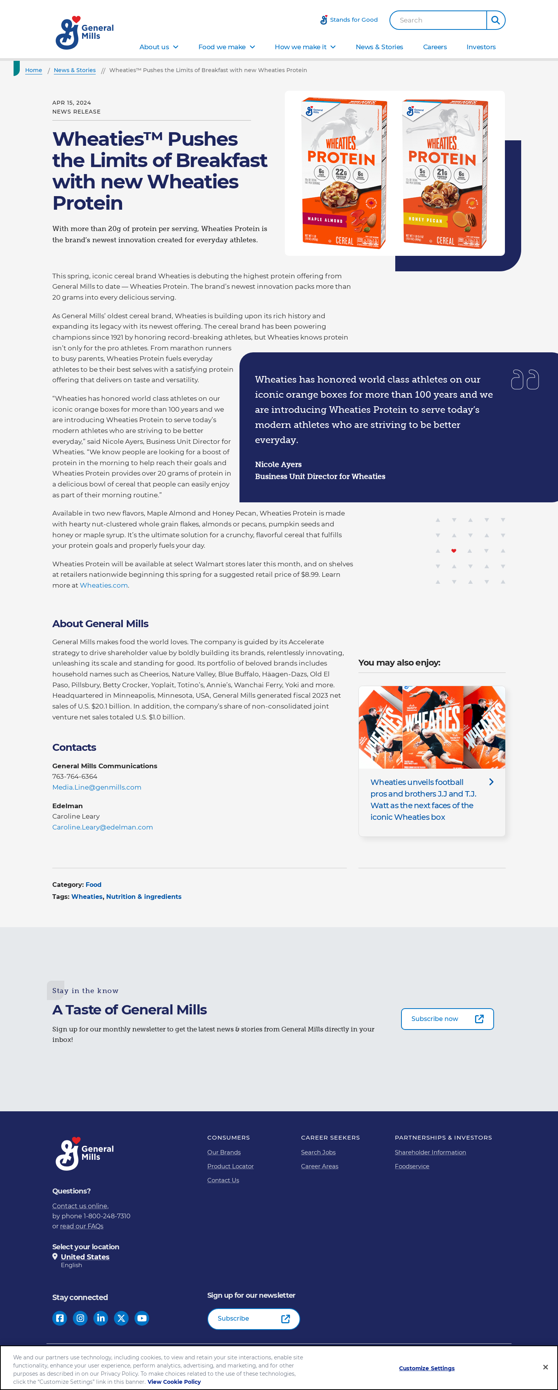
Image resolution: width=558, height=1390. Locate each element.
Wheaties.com (104, 585)
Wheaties (87, 896)
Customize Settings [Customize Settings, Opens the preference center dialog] (427, 1369)
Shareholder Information (430, 1152)
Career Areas (319, 1166)
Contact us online (79, 1206)
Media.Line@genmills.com (96, 787)
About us (154, 47)
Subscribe (233, 1318)
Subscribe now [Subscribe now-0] (435, 1019)
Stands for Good (354, 19)
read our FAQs (81, 1226)
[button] (496, 20)
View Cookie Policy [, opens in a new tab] (174, 1382)
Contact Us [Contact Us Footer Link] (223, 1180)
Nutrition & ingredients (144, 896)
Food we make (222, 47)
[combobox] (438, 20)
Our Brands (224, 1152)
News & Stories (379, 47)
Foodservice (412, 1166)
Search (411, 20)
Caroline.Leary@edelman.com (102, 827)
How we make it (300, 47)
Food (94, 884)
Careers (435, 47)
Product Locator (230, 1166)
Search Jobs (318, 1152)
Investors (481, 47)
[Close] (545, 1367)
